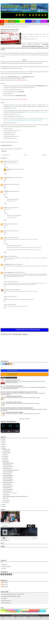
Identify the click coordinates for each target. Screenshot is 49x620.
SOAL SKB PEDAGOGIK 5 (8, 477)
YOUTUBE (4, 568)
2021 (3, 446)
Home (2, 21)
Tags (8, 377)
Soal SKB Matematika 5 (7, 491)
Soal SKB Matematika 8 (7, 473)
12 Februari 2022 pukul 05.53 (15, 215)
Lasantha (17, 617)
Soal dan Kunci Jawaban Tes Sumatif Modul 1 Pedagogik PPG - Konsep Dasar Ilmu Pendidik (19, 391)
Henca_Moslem (7, 289)
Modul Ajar (8, 611)
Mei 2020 (5, 458)
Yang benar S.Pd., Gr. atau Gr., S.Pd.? (10, 29)
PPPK (20, 611)
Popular (3, 377)
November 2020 (6, 451)
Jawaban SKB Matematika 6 (8, 485)
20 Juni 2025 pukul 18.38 (11, 296)
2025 (3, 441)
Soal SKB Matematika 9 (7, 468)
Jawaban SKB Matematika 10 (8, 463)
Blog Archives (13, 377)
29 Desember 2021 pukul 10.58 (16, 177)
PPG (12, 26)
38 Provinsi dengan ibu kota (6, 600)
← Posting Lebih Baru (5, 154)
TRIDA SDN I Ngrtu (7, 264)
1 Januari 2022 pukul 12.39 (15, 191)
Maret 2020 (5, 461)
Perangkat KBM (11, 21)
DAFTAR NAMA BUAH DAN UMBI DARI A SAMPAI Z (11, 596)
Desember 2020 (6, 449)
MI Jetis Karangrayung (8, 272)
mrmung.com (44, 617)
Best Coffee (16, 610)
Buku (21, 610)
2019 (3, 504)
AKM (1, 610)
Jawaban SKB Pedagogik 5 (8, 475)
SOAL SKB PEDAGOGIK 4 (8, 480)
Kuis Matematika (43, 610)
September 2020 (6, 452)
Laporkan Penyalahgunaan (8, 421)
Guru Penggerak (25, 610)
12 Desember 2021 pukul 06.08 (18, 169)
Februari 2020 (5, 500)
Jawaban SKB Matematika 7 (8, 482)
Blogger (28, 418)
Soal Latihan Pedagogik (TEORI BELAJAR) (11, 470)
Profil (6, 21)
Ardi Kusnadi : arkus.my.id (5, 540)
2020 (3, 448)
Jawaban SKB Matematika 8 (8, 471)
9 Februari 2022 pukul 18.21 (13, 230)
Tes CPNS (40, 611)
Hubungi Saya (44, 21)
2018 (3, 506)
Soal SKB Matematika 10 (7, 464)
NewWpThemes (6, 617)
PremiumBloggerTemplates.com (24, 617)
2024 (3, 442)
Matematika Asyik (21, 615)
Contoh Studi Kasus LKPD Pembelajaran (14, 402)
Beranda (25, 154)
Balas (5, 164)
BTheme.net (31, 617)
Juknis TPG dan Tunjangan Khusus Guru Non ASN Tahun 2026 (12, 594)
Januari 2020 (5, 502)
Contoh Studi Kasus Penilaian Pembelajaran (14, 412)
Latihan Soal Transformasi (6, 602)
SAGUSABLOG (4, 564)
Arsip (33, 21)
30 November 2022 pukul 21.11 (17, 264)
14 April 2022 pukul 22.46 (12, 256)
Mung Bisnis (40, 617)
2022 (3, 444)
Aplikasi (5, 610)
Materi (18, 21)
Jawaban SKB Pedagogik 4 (8, 478)
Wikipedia (13, 108)
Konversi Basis (3, 598)
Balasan (6, 167)
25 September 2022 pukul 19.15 (16, 245)
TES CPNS (22, 21)
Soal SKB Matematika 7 (7, 484)
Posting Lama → (45, 154)
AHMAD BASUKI (7, 177)
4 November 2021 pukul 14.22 (13, 161)
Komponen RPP (6, 498)
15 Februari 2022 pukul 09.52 (13, 237)
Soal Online (28, 21)
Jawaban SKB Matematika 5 (8, 489)
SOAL (37, 611)
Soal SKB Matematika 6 (7, 487)
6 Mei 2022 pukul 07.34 (14, 199)
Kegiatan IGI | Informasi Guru (34, 610)
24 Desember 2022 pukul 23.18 (18, 272)
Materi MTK (3, 611)
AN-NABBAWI (6, 191)
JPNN (21, 89)
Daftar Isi (38, 21)
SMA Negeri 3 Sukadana (6, 566)
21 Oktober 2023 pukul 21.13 (15, 289)
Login (2, 23)
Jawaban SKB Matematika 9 (8, 466)
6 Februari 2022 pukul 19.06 (13, 223)
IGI (2, 562)
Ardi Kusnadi (9, 169)
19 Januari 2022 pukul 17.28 (13, 207)
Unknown (5, 161)
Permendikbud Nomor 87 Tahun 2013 (35, 112)
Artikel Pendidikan (7, 26)
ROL (23, 116)
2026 (3, 439)
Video (44, 611)
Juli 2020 (5, 454)
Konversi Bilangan (6, 494)
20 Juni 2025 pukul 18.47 (11, 304)
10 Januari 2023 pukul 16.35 (12, 281)
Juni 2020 (5, 456)
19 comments (14, 31)
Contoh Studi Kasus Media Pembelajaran (14, 396)
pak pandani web (18, 148)
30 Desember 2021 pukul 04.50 (13, 184)
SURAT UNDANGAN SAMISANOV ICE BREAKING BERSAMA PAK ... (16, 496)
